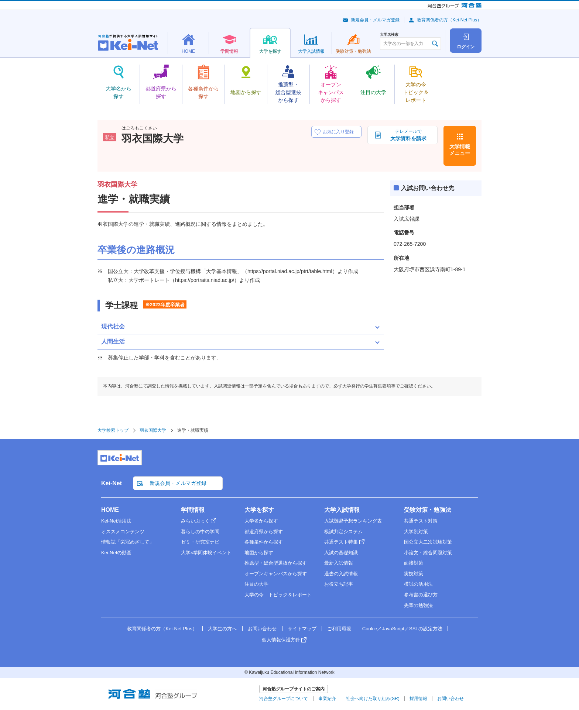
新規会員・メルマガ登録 (375, 20)
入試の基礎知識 (341, 552)
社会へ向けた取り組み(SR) (373, 698)
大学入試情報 (342, 510)
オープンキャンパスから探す (275, 573)
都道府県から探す (263, 531)
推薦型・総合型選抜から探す (275, 563)
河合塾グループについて (283, 698)
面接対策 (413, 563)
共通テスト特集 (341, 542)
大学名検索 (389, 35)
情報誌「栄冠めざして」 (127, 542)
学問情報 (193, 510)
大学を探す (259, 510)
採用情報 (418, 698)
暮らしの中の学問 (200, 531)
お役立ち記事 (338, 584)
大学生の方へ (222, 628)
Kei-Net (111, 483)
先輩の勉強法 (418, 605)
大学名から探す (261, 521)
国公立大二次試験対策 (428, 542)
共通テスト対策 (421, 521)
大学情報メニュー (459, 150)
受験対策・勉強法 (427, 510)
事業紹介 (327, 698)
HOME (110, 510)
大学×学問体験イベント (206, 552)
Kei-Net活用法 (116, 521)
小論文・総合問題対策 (428, 552)
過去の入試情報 (341, 573)
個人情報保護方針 (281, 639)
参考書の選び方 (421, 594)
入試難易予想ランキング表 (353, 521)
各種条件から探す (263, 542)
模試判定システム (343, 531)
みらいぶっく (195, 521)
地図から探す (258, 552)
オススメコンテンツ (122, 531)
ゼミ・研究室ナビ (200, 542)
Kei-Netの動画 (116, 552)
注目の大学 (256, 584)
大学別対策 (416, 531)
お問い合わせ (262, 628)
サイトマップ (302, 628)
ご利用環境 (339, 628)
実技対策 (413, 573)
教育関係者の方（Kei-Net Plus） (449, 20)
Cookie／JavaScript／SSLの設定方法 (402, 628)
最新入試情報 (338, 563)
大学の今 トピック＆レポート (278, 594)
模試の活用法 (418, 584)
